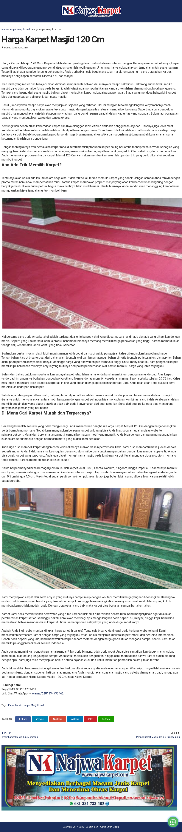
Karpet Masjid (15, 705)
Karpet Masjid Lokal (20, 29)
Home (4, 29)
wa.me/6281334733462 (48, 693)
